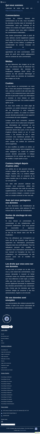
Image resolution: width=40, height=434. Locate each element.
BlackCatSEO (23, 430)
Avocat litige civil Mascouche (7, 390)
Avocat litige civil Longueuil (6, 399)
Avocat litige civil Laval (5, 379)
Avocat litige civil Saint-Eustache (7, 403)
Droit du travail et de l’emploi (6, 369)
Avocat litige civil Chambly (6, 397)
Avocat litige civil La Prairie (6, 381)
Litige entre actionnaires (6, 352)
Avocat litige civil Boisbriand (6, 394)
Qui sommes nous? (5, 336)
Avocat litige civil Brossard (6, 385)
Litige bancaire (4, 367)
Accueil (2, 334)
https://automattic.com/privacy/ (15, 49)
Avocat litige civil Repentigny (6, 401)
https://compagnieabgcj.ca (14, 10)
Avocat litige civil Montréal (6, 377)
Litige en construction (5, 354)
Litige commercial (4, 356)
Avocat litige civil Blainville (6, 392)
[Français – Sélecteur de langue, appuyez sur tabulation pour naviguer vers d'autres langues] (8, 424)
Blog (2, 340)
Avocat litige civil (4, 349)
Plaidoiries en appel (5, 365)
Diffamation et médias (5, 358)
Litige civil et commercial (6, 363)
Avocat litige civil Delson (6, 388)
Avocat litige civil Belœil (5, 383)
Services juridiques (5, 338)
